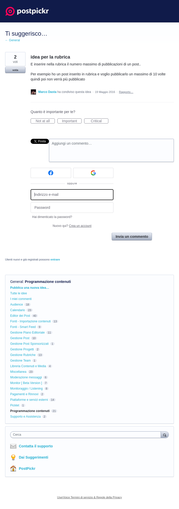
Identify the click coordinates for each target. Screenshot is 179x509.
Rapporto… (126, 91)
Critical (99, 121)
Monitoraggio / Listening (26, 388)
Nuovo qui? (72, 226)
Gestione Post (19, 338)
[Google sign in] (93, 173)
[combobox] (87, 434)
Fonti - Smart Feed (23, 327)
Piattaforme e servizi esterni (29, 400)
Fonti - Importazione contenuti (30, 321)
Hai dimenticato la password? (52, 217)
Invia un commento (132, 237)
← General (12, 40)
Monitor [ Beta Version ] (26, 383)
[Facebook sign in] (51, 173)
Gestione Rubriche (22, 355)
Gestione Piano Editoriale (27, 332)
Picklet (14, 405)
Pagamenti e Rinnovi (24, 394)
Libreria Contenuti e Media (28, 366)
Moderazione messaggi (26, 377)
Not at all (45, 121)
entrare (55, 259)
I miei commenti (21, 299)
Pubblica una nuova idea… (29, 288)
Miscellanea (18, 372)
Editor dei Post (20, 316)
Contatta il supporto (36, 446)
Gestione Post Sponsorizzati (29, 344)
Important (72, 121)
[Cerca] (165, 434)
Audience (16, 304)
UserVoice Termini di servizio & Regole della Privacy (89, 497)
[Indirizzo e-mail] (72, 194)
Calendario (17, 310)
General (16, 282)
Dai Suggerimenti (33, 457)
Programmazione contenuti (48, 282)
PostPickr (27, 468)
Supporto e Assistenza (25, 416)
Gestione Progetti (22, 349)
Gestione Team (20, 360)
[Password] (72, 207)
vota (15, 70)
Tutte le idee (18, 293)
